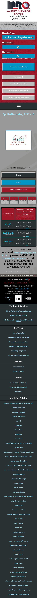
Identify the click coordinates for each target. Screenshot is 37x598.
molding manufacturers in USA (18, 355)
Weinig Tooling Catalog (18, 315)
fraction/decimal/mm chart (18, 90)
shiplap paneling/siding (18, 572)
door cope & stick (18, 492)
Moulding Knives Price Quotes (18, 97)
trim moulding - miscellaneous (18, 594)
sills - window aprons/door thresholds (18, 580)
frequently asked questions (18, 341)
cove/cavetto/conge (18, 478)
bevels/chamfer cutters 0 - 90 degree (19, 443)
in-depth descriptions (8, 214)
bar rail (18, 420)
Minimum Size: (8, 42)
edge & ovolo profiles (18, 500)
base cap (18, 425)
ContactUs (8, 298)
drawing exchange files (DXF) (18, 337)
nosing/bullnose (18, 536)
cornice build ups (18, 474)
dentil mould (18, 487)
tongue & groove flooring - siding (18, 589)
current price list (18, 332)
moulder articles (18, 366)
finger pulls (18, 505)
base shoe (18, 429)
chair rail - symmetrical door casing (18, 465)
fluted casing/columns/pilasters (18, 514)
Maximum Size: (8, 51)
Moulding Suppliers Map (18, 83)
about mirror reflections (18, 382)
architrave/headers (18, 407)
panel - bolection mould (18, 545)
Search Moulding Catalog (18, 66)
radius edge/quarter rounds (18, 558)
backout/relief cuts (18, 416)
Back (18, 175)
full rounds (18, 518)
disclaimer (18, 391)
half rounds (18, 523)
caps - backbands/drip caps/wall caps (18, 456)
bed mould (18, 438)
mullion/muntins (18, 532)
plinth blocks (18, 554)
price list (27, 216)
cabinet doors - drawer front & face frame (18, 452)
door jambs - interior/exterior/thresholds (18, 496)
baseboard (18, 434)
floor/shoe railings (18, 509)
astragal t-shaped (18, 412)
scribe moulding (18, 567)
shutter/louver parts (18, 576)
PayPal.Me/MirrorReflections (14, 258)
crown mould (18, 483)
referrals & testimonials (18, 387)
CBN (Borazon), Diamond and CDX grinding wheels (18, 320)
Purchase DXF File (18, 189)
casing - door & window (18, 460)
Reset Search (18, 76)
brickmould (19, 447)
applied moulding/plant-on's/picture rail (18, 403)
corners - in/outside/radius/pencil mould (18, 469)
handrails (18, 527)
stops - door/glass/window (18, 585)
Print (18, 182)
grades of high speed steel (18, 346)
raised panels (18, 563)
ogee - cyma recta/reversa (18, 540)
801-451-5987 (22, 288)
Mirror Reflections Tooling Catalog (18, 310)
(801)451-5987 (18, 18)
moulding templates (18, 350)
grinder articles (18, 371)
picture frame (18, 549)
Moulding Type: (8, 33)
